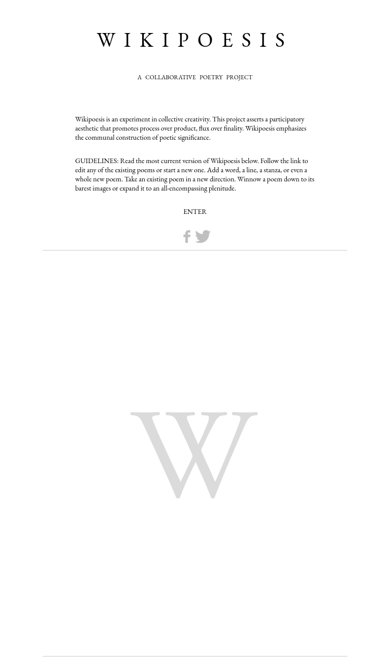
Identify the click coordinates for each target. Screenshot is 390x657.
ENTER (195, 211)
